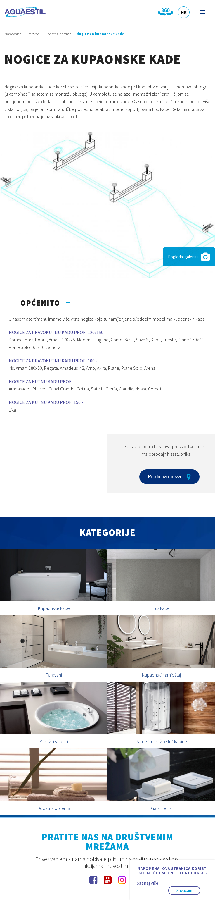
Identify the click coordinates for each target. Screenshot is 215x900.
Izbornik (202, 12)
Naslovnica (13, 33)
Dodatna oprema (58, 33)
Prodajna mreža (169, 476)
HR (184, 12)
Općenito (40, 303)
